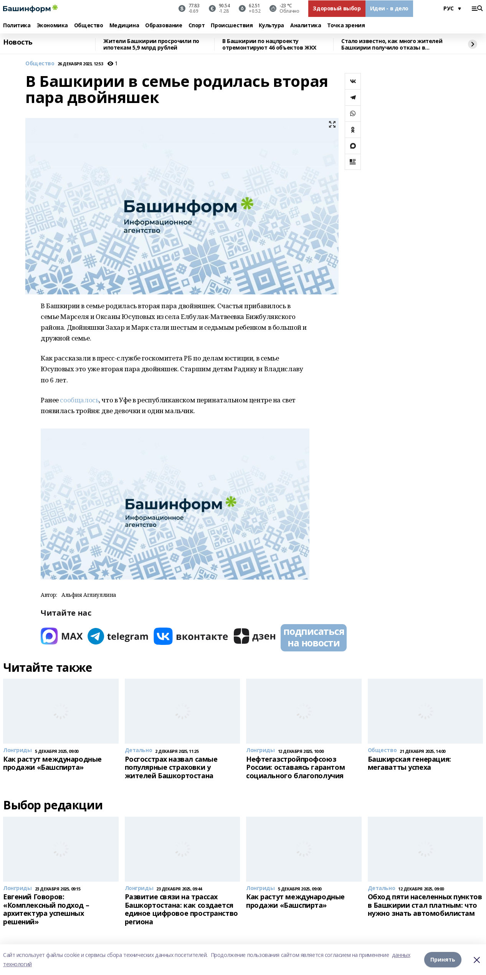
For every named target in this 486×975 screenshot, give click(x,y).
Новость (18, 42)
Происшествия (232, 25)
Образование (163, 25)
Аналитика (305, 25)
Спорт (196, 25)
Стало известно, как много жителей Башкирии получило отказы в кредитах (391, 44)
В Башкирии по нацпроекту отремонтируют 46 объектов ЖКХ (269, 44)
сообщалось (79, 399)
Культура (271, 25)
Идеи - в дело (389, 8)
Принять (442, 959)
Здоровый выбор (336, 8)
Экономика (52, 25)
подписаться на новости (313, 637)
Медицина (124, 25)
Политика (17, 25)
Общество (88, 25)
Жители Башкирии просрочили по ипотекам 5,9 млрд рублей (151, 44)
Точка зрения (346, 25)
